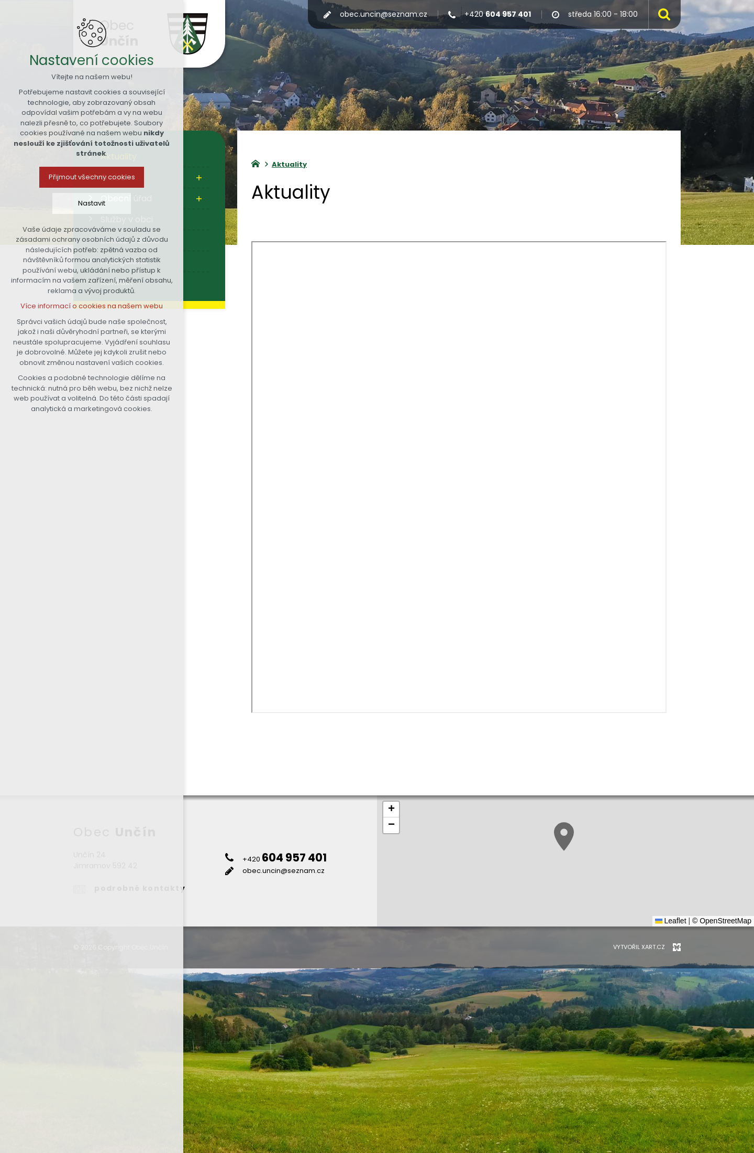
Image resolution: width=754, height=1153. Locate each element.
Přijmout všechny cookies (92, 177)
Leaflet (670, 921)
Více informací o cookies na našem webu (91, 306)
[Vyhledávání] (662, 14)
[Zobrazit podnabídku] (198, 177)
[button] (620, 853)
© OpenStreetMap (721, 921)
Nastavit (91, 203)
